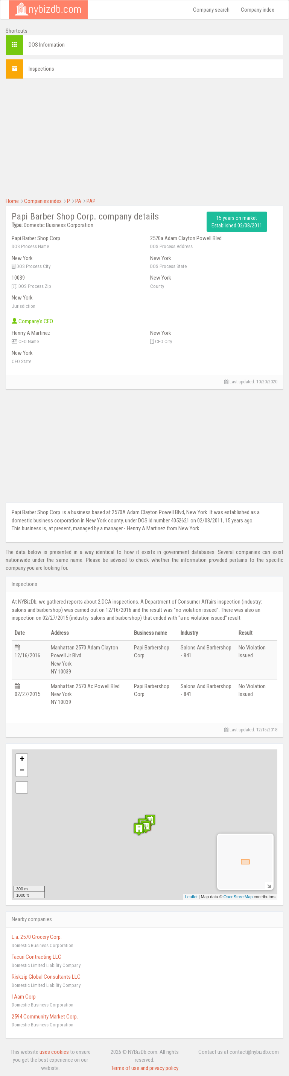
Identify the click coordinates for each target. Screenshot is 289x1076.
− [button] (22, 770)
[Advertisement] (144, 137)
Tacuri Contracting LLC (36, 956)
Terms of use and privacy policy (144, 1068)
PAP (91, 201)
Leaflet (191, 896)
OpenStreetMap (238, 896)
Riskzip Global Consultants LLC (46, 976)
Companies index (43, 201)
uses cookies (54, 1052)
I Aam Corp (24, 996)
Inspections (41, 68)
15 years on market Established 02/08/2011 (236, 222)
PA (78, 201)
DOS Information (47, 44)
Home (12, 201)
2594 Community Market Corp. (45, 1016)
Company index (257, 9)
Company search (211, 9)
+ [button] (22, 759)
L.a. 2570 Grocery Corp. (37, 937)
